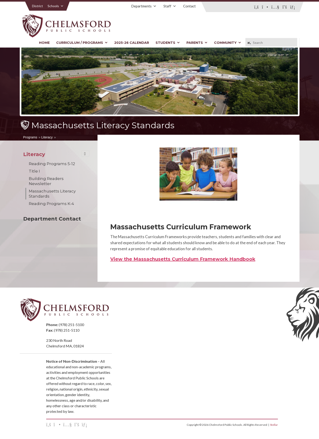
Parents (197, 43)
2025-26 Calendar (131, 43)
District (37, 6)
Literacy (47, 137)
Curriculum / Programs (82, 43)
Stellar (274, 424)
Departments (143, 6)
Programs (30, 137)
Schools (56, 6)
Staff (169, 6)
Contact (189, 6)
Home (44, 43)
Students (168, 43)
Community (227, 43)
